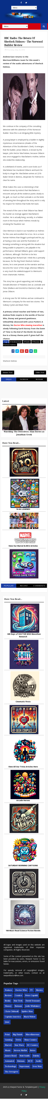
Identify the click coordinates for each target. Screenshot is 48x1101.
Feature (8, 992)
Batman (18, 1008)
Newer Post (8, 374)
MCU (30, 1063)
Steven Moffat (20, 1052)
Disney (8, 1008)
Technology (10, 1068)
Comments (39, 588)
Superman (24, 1068)
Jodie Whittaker (32, 1008)
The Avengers (11, 1074)
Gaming (8, 1042)
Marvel (8, 1047)
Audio (38, 1063)
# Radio (27, 342)
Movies (39, 992)
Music (8, 1052)
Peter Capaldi (31, 997)
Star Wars (19, 1047)
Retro (32, 1052)
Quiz (7, 1024)
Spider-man (27, 1013)
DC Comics (32, 1047)
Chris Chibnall (11, 1013)
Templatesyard (31, 1089)
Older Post (40, 374)
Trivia (18, 1042)
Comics (18, 997)
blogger (39, 382)
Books (7, 1003)
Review (8, 997)
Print (7, 1036)
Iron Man (37, 1068)
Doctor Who (21, 992)
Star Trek (18, 1003)
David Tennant (33, 1003)
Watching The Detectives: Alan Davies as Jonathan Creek (24, 435)
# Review (35, 342)
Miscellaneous (32, 1036)
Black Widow (29, 1019)
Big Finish (17, 1036)
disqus (8, 382)
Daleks (36, 1058)
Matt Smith (25, 1058)
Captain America (13, 1019)
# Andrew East (15, 342)
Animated (9, 1063)
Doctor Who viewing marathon (28, 325)
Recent (24, 588)
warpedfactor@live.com (13, 977)
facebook (24, 382)
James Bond (10, 1058)
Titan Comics (30, 1042)
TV (31, 992)
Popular (9, 588)
